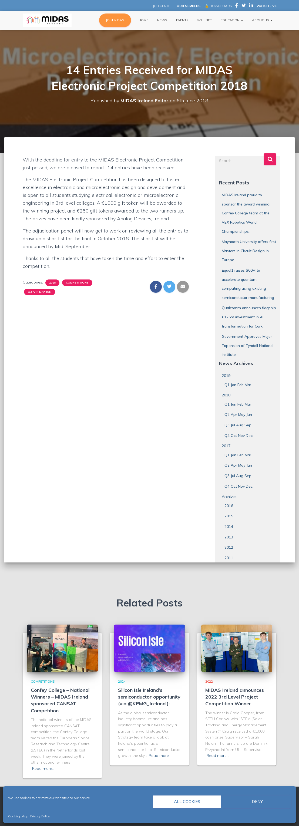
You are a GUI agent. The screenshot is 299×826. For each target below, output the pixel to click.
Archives (229, 496)
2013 (228, 537)
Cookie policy (18, 816)
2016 (228, 505)
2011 (228, 557)
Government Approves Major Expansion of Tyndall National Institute (247, 345)
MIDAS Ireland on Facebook (236, 6)
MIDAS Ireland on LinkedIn (251, 6)
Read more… (43, 768)
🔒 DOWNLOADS (218, 6)
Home (143, 20)
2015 (228, 516)
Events (182, 20)
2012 (228, 547)
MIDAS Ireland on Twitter (243, 6)
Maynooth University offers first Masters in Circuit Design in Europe (249, 250)
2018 (52, 282)
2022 (209, 681)
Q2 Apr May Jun (39, 292)
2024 (122, 681)
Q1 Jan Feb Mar (237, 384)
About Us (262, 20)
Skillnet (204, 20)
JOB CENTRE (162, 6)
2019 (226, 375)
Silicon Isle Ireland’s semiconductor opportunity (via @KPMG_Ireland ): (149, 697)
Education (231, 20)
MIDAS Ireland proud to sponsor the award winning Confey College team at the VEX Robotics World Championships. (246, 213)
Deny (257, 801)
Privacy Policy (40, 816)
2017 (226, 445)
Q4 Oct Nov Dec (238, 435)
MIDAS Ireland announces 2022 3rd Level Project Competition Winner (234, 697)
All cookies (187, 801)
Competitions (77, 282)
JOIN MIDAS (115, 20)
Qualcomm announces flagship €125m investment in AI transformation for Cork (249, 316)
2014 (228, 526)
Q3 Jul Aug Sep (237, 425)
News (161, 20)
